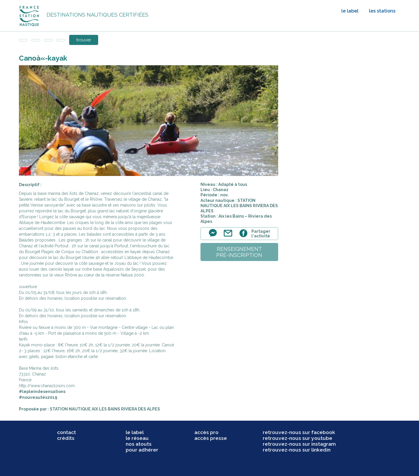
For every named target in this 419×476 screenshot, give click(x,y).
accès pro (206, 432)
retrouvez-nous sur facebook (299, 432)
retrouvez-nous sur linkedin (297, 450)
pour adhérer (142, 450)
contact (66, 432)
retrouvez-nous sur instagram (299, 444)
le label (349, 11)
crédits (65, 438)
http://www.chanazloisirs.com (47, 385)
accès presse (210, 438)
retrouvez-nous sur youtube (297, 438)
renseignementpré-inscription (239, 252)
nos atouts (139, 444)
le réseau (137, 438)
